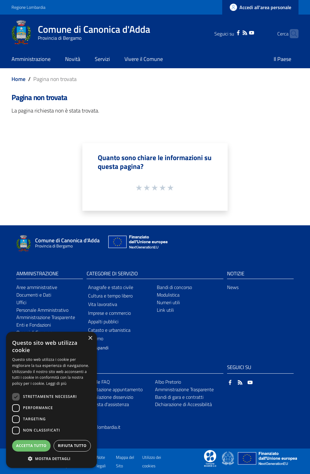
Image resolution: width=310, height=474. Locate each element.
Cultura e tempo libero (110, 295)
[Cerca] (291, 33)
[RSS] (235, 32)
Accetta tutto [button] (31, 445)
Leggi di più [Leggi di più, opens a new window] (56, 383)
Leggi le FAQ (97, 381)
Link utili (165, 310)
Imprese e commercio (109, 313)
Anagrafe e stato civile (110, 287)
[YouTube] (242, 32)
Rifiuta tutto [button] (72, 445)
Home (18, 79)
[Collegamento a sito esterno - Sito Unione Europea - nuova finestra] (137, 243)
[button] (51, 459)
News (233, 287)
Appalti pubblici (103, 321)
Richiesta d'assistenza (107, 404)
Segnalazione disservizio (109, 397)
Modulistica (168, 294)
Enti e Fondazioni (33, 324)
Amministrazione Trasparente (45, 317)
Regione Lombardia (28, 7)
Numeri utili (168, 302)
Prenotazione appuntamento (114, 389)
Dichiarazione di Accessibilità (183, 404)
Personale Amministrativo (42, 310)
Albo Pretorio (168, 381)
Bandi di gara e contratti (179, 397)
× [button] (90, 338)
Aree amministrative (36, 287)
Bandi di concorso (174, 287)
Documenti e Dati (33, 294)
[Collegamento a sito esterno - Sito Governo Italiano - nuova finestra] (228, 458)
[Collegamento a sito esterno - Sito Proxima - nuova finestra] (210, 458)
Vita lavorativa (102, 304)
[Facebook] (229, 32)
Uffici (21, 302)
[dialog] (51, 400)
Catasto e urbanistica (109, 330)
